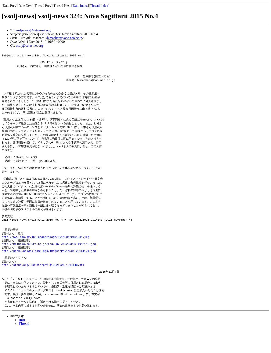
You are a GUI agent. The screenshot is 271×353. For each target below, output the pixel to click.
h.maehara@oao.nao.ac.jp (64, 38)
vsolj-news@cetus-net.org (33, 30)
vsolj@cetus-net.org (29, 45)
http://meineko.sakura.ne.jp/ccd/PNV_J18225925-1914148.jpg (49, 262)
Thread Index (99, 5)
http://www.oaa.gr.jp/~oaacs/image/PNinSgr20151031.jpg (45, 254)
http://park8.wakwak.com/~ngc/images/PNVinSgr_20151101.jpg (49, 270)
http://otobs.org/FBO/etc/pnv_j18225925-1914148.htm (43, 286)
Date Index (80, 5)
